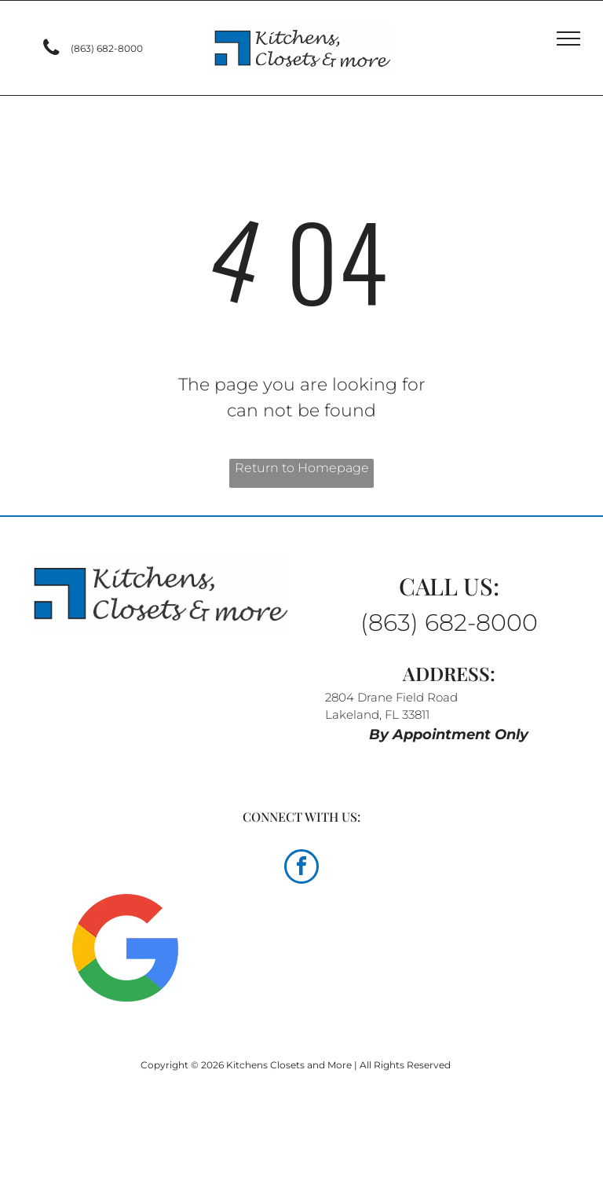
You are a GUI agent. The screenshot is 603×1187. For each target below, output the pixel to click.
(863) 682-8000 (449, 622)
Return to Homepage (302, 467)
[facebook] (301, 868)
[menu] (568, 38)
